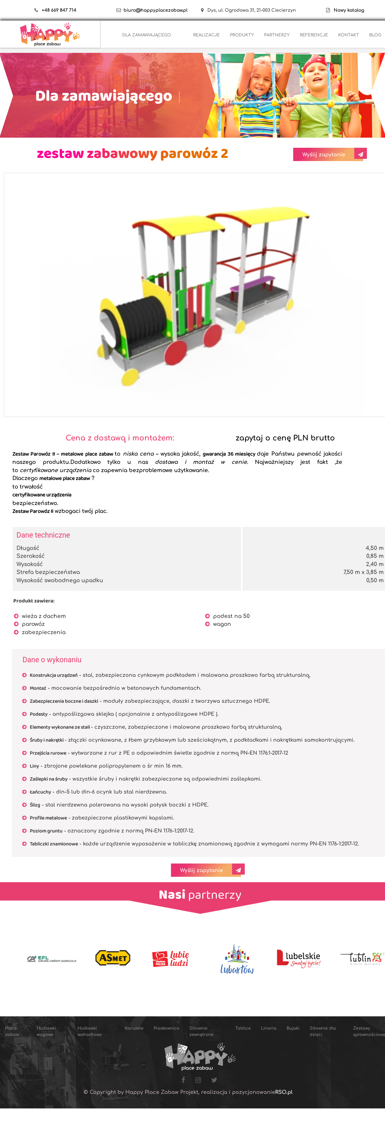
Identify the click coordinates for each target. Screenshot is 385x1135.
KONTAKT (348, 35)
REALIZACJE (206, 35)
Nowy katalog (347, 10)
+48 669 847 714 (59, 10)
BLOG (375, 35)
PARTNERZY (277, 35)
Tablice (243, 1028)
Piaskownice (166, 1028)
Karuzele (134, 1028)
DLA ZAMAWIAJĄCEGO (146, 35)
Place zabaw (12, 1031)
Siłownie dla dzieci (323, 1031)
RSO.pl (284, 1092)
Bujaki (293, 1028)
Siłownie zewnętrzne (201, 1031)
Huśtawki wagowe (46, 1031)
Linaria (268, 1028)
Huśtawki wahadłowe (90, 1031)
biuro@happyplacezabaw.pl (155, 10)
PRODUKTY (242, 35)
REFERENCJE (314, 35)
